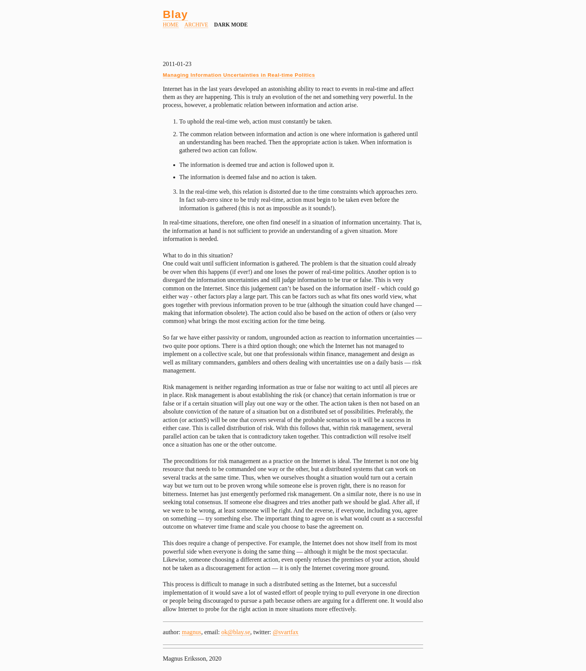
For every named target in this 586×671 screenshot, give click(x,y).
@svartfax (286, 632)
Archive (196, 25)
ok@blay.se (235, 632)
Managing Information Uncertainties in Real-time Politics (239, 75)
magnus (191, 632)
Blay (175, 14)
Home (171, 25)
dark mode (231, 25)
